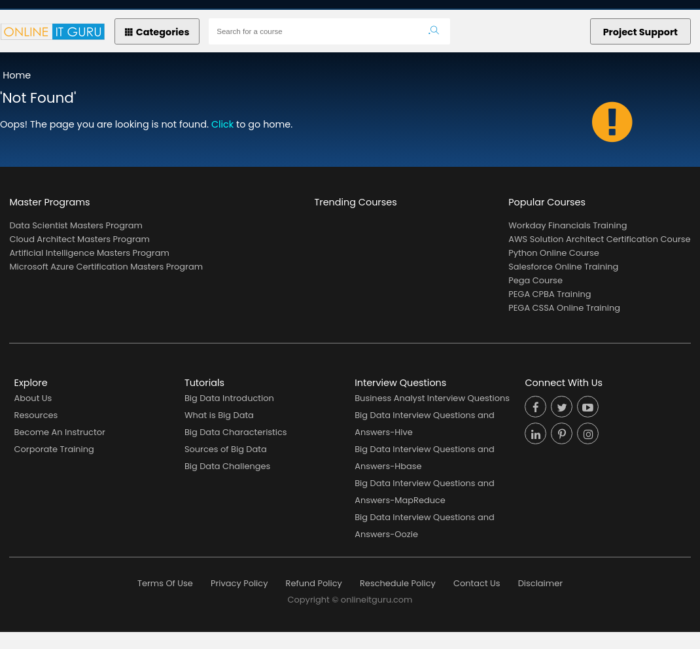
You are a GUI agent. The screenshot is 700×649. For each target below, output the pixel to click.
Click (222, 124)
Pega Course (535, 280)
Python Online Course (553, 253)
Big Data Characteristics (235, 432)
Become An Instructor (59, 432)
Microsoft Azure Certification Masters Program (106, 266)
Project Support (640, 32)
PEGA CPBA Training (549, 294)
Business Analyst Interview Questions (432, 398)
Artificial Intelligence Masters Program (89, 253)
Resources (36, 415)
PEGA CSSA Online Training (564, 308)
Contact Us (476, 583)
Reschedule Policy (398, 583)
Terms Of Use (165, 583)
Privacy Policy (239, 583)
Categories (157, 32)
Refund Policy (314, 583)
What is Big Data (219, 415)
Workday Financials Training (567, 225)
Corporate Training (54, 449)
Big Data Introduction (229, 398)
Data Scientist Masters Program (75, 225)
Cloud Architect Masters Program (79, 239)
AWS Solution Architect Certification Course (599, 239)
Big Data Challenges (227, 466)
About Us (33, 398)
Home (17, 75)
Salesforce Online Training (563, 266)
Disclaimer (540, 583)
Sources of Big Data (225, 449)
